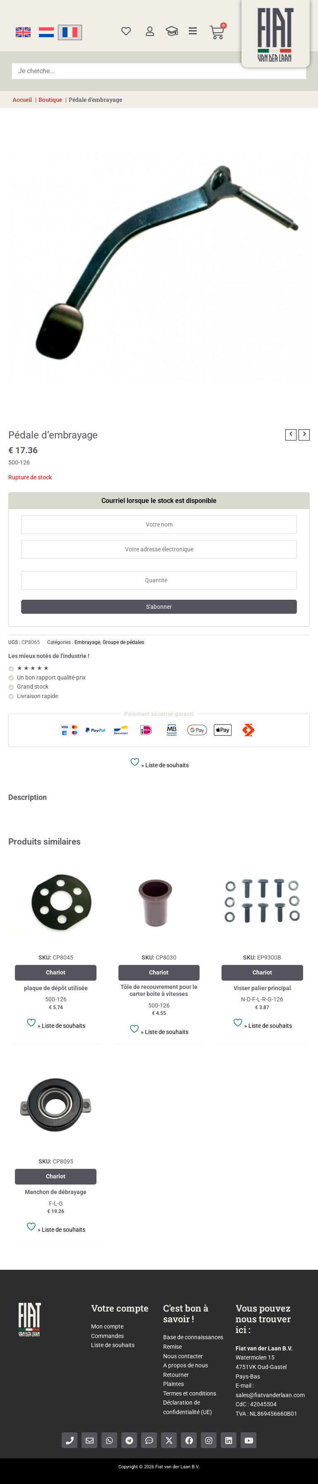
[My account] (149, 31)
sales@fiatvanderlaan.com (270, 1395)
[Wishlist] (126, 31)
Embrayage (87, 642)
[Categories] (193, 31)
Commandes (107, 1336)
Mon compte (107, 1326)
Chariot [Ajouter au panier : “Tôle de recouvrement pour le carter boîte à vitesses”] (159, 972)
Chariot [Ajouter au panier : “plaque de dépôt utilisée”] (55, 972)
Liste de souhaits (113, 1345)
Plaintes (173, 1384)
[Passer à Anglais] (23, 32)
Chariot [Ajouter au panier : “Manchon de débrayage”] (55, 1176)
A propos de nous (185, 1365)
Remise (172, 1346)
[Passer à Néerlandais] (46, 32)
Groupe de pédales (123, 642)
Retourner (176, 1375)
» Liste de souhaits (159, 762)
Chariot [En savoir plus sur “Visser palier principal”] (262, 972)
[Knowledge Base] (172, 31)
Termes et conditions (189, 1393)
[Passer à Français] (70, 32)
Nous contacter (183, 1356)
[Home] (275, 35)
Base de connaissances (193, 1337)
